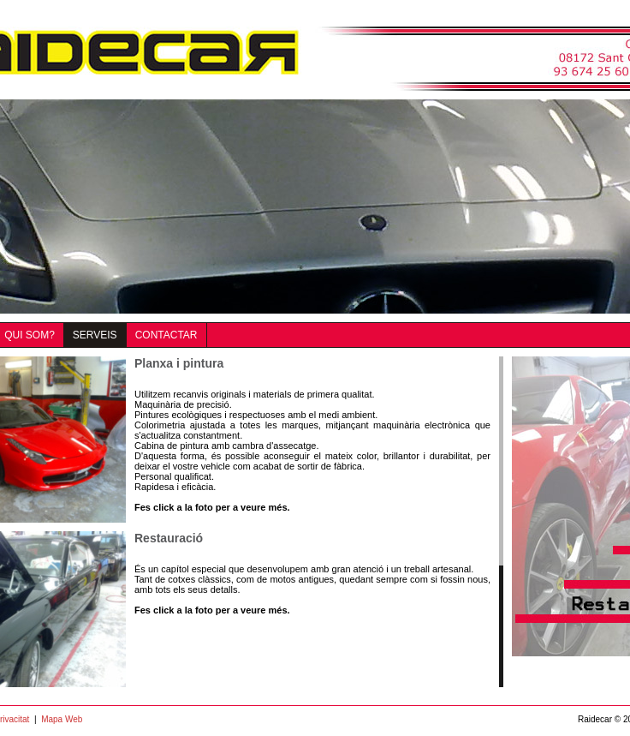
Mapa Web (61, 719)
